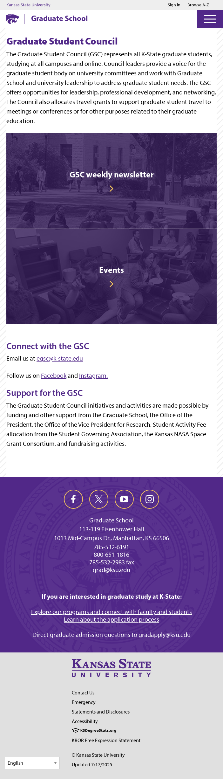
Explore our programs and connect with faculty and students (111, 612)
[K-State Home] (12, 19)
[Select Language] (32, 763)
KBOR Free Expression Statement (106, 740)
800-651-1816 (111, 554)
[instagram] (149, 499)
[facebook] (73, 499)
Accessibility (85, 721)
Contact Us (83, 693)
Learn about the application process (111, 619)
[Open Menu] (210, 19)
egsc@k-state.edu (60, 358)
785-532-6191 (111, 547)
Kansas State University (28, 5)
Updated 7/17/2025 (92, 765)
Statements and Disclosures (101, 712)
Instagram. (93, 375)
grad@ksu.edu (111, 570)
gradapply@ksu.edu (165, 634)
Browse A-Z (198, 5)
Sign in (174, 5)
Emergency (84, 702)
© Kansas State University (98, 755)
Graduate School (59, 18)
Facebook (53, 375)
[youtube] (124, 499)
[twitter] (98, 499)
